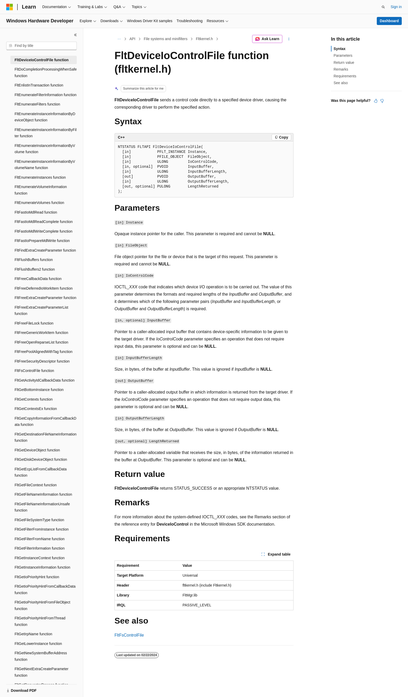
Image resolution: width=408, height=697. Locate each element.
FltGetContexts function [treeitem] (34, 399)
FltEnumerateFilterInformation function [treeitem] (45, 95)
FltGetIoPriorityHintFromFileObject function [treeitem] (42, 605)
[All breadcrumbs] (119, 39)
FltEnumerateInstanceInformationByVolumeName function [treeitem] (45, 164)
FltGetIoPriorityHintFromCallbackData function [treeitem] (45, 589)
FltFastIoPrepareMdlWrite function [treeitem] (42, 241)
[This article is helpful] (376, 101)
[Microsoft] (9, 7)
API (133, 39)
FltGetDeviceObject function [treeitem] (37, 450)
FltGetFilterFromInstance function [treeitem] (42, 529)
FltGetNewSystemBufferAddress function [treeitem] (41, 656)
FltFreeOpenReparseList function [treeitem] (41, 342)
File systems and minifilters (165, 39)
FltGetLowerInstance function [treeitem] (38, 644)
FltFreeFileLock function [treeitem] (34, 323)
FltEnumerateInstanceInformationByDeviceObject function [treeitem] (45, 117)
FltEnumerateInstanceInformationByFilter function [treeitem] (45, 133)
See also (341, 83)
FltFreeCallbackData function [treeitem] (38, 279)
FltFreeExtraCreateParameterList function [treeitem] (41, 310)
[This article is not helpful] (382, 101)
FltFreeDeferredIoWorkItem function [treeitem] (44, 288)
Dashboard (389, 21)
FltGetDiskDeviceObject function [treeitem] (41, 459)
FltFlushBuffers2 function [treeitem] (35, 269)
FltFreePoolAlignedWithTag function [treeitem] (44, 352)
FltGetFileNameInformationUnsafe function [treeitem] (42, 507)
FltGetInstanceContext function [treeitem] (40, 558)
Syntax (340, 49)
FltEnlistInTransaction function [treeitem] (39, 85)
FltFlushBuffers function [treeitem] (34, 260)
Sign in (396, 7)
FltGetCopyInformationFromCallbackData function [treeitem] (45, 421)
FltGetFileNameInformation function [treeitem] (43, 494)
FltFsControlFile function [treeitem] (34, 371)
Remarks (341, 69)
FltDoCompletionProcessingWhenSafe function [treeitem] (46, 72)
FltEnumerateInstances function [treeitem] (40, 177)
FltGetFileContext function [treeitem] (36, 485)
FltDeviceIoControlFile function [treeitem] (42, 60)
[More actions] (289, 39)
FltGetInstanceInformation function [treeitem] (42, 567)
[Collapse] (75, 35)
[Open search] (383, 7)
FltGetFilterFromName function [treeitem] (40, 539)
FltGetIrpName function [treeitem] (33, 634)
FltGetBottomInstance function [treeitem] (39, 390)
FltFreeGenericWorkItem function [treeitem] (41, 333)
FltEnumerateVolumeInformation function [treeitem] (41, 190)
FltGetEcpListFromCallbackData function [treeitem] (41, 472)
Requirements (345, 76)
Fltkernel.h (204, 39)
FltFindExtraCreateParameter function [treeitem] (45, 250)
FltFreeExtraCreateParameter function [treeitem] (45, 298)
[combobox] (41, 46)
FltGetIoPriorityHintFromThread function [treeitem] (40, 621)
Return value (344, 62)
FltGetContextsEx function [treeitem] (36, 409)
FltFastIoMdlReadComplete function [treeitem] (44, 222)
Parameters (343, 55)
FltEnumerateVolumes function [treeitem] (39, 203)
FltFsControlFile (129, 635)
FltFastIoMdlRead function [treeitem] (36, 212)
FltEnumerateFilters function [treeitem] (37, 104)
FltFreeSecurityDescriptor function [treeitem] (42, 361)
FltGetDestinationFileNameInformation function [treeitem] (45, 437)
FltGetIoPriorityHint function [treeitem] (37, 577)
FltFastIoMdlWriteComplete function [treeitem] (43, 231)
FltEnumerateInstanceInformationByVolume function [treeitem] (45, 149)
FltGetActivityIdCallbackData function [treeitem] (44, 380)
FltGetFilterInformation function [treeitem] (40, 548)
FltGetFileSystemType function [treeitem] (39, 520)
